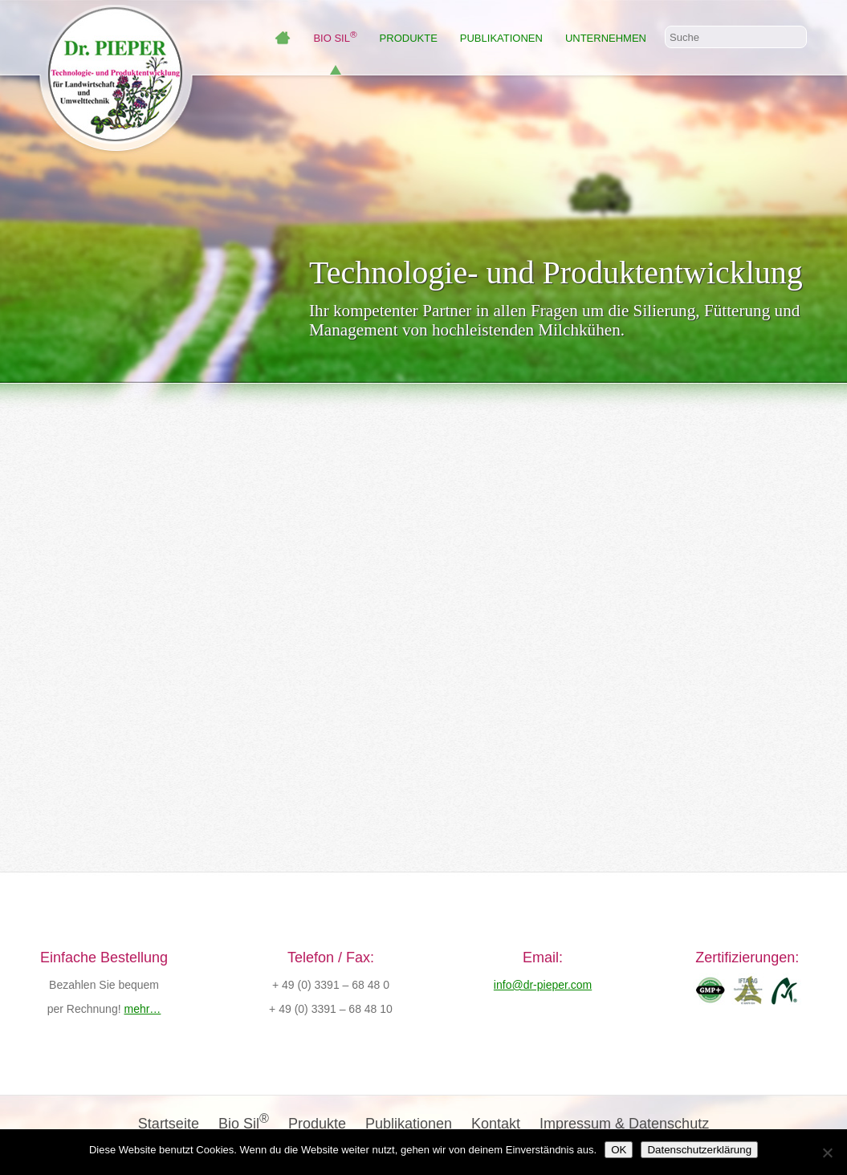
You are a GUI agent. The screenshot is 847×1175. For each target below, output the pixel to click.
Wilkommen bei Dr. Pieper (283, 38)
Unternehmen (605, 38)
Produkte (409, 38)
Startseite (168, 1123)
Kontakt (495, 1123)
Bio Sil (334, 38)
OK (618, 1150)
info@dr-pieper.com (543, 984)
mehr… (142, 1008)
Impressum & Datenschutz (624, 1123)
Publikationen (501, 38)
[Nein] (827, 1153)
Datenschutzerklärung (699, 1150)
